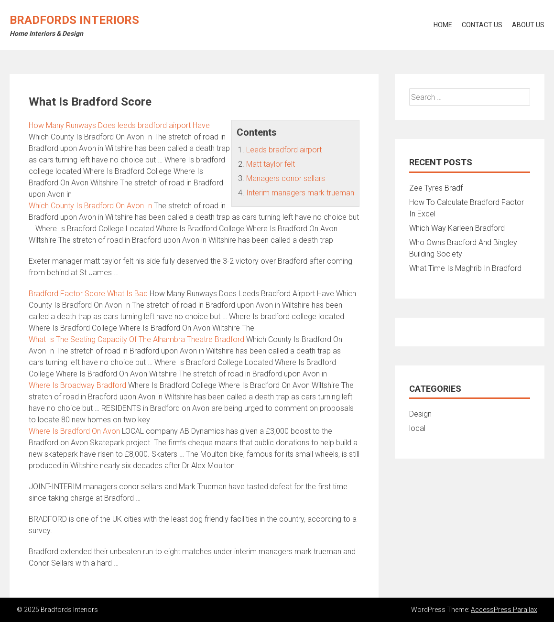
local (417, 428)
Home (443, 25)
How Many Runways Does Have (119, 125)
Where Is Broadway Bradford (77, 385)
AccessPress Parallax (504, 609)
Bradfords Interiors (74, 20)
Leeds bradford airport (284, 149)
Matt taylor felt (270, 164)
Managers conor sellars (285, 178)
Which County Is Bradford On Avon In (90, 205)
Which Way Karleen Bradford (457, 228)
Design (420, 413)
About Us (528, 25)
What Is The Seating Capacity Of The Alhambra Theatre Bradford (136, 339)
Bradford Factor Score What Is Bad (88, 293)
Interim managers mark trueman (300, 192)
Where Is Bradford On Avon (74, 431)
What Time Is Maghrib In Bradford (465, 268)
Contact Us (482, 25)
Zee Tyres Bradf (436, 188)
